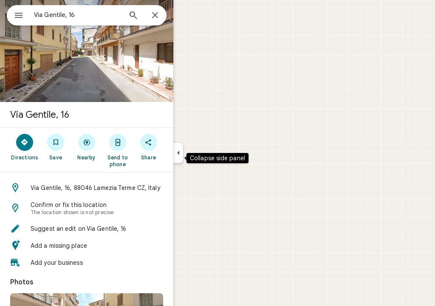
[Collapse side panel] (209, 153)
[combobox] (100, 15)
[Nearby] (117, 146)
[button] (117, 187)
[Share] (179, 146)
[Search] (164, 16)
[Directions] (55, 146)
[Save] (86, 146)
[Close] (185, 15)
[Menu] (15, 14)
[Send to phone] (148, 150)
